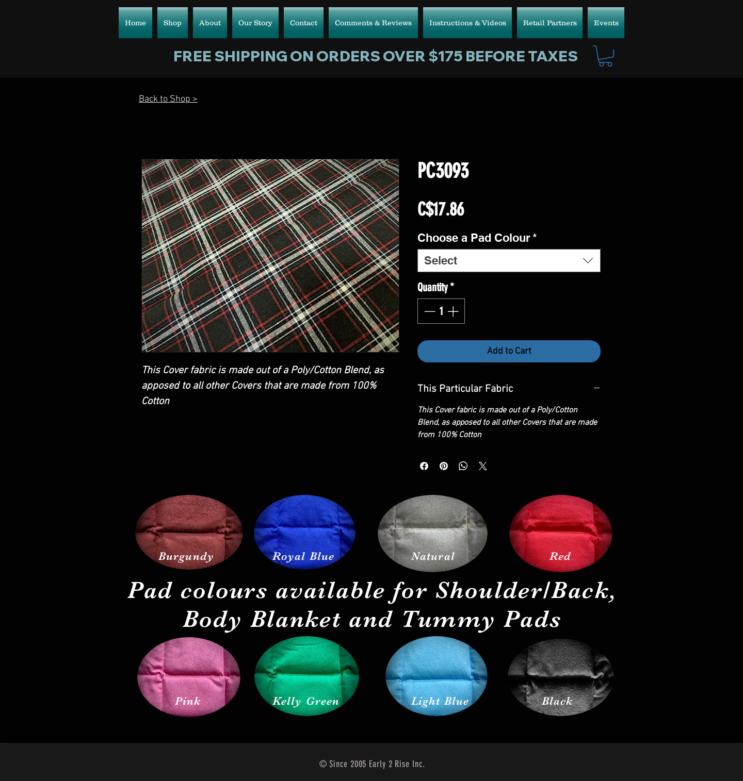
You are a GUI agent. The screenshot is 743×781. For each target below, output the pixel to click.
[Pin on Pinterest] (444, 466)
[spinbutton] (441, 311)
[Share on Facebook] (424, 466)
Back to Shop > (168, 99)
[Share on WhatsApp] (463, 466)
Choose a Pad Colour (477, 237)
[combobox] (509, 260)
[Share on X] (483, 466)
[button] (605, 56)
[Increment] (453, 311)
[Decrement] (428, 311)
